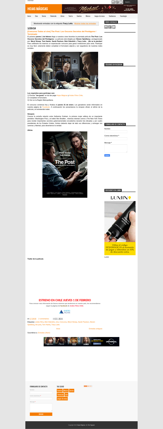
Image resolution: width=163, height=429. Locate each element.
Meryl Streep (72, 322)
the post (38, 325)
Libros (62, 16)
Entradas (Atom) (44, 333)
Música (88, 16)
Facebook (117, 2)
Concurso (63, 322)
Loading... (65, 229)
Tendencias (112, 16)
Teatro (71, 16)
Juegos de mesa (99, 16)
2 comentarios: (44, 319)
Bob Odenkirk (50, 322)
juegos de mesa (62, 398)
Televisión (53, 16)
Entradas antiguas (95, 329)
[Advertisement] (120, 46)
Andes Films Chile (76, 95)
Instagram (113, 2)
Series (44, 16)
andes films (39, 322)
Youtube (121, 2)
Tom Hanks (46, 325)
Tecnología (123, 16)
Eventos (79, 16)
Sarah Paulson (83, 322)
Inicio (29, 16)
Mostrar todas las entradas (85, 23)
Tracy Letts (55, 325)
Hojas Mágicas (37, 8)
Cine (36, 16)
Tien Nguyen (91, 425)
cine (57, 322)
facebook (63, 306)
